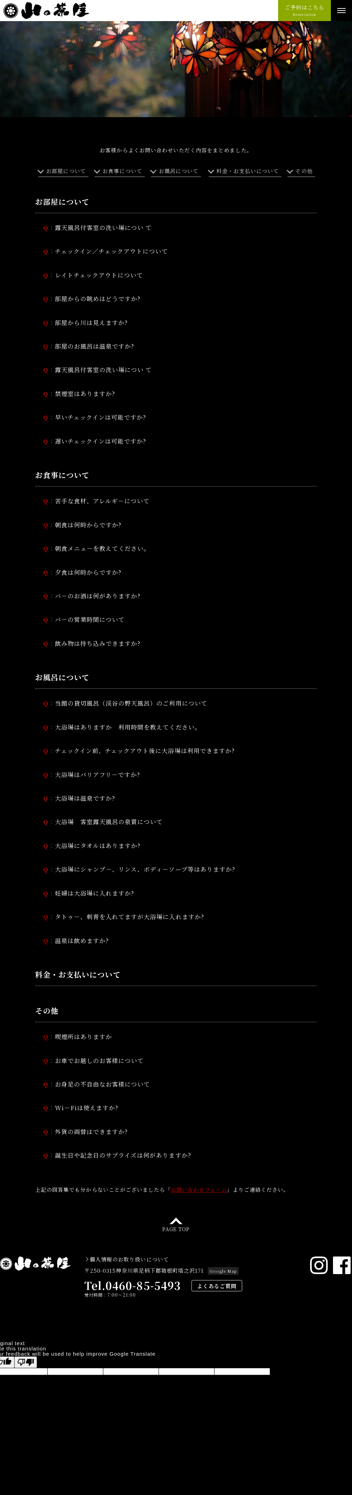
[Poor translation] (25, 1342)
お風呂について (178, 170)
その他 (303, 170)
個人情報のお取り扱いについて (129, 1239)
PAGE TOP (176, 1208)
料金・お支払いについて (247, 170)
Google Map (223, 1251)
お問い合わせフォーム (199, 1170)
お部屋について (66, 170)
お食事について (122, 170)
